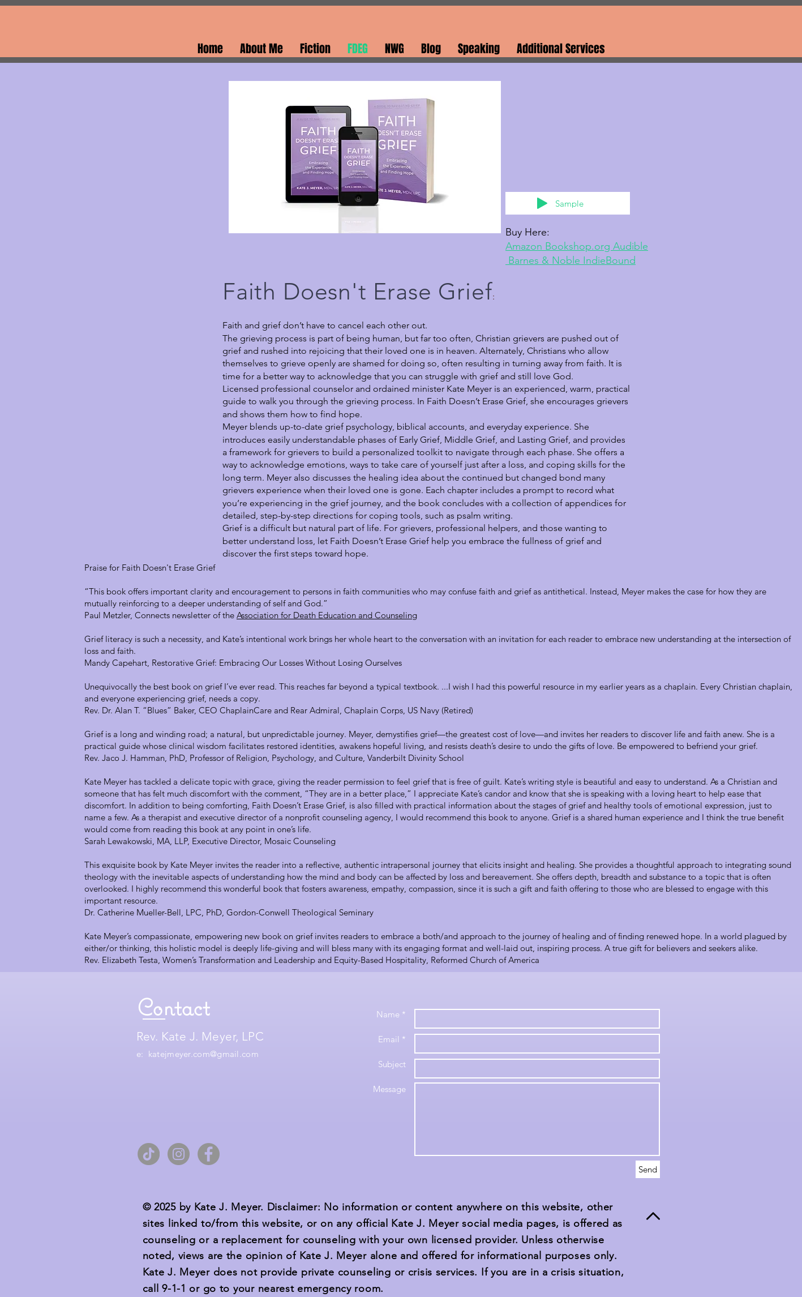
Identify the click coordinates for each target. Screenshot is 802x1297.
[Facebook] (209, 1154)
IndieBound (609, 260)
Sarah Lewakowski (118, 841)
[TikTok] (149, 1154)
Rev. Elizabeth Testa (121, 959)
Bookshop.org (579, 246)
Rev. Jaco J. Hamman (124, 757)
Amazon (525, 246)
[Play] (542, 203)
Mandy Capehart (115, 662)
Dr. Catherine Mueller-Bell (132, 912)
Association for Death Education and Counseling (327, 615)
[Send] (648, 1169)
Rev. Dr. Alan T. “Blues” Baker (139, 710)
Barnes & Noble (545, 260)
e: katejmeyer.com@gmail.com (197, 1053)
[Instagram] (179, 1154)
